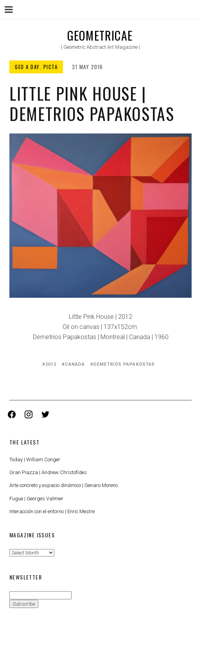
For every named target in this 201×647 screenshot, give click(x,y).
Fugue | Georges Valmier (36, 498)
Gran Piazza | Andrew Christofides (48, 472)
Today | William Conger (34, 459)
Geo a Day (27, 67)
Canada (75, 364)
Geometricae (100, 35)
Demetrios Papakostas (124, 364)
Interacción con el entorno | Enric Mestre (52, 511)
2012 (50, 364)
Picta (50, 67)
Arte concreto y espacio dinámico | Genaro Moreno (63, 485)
